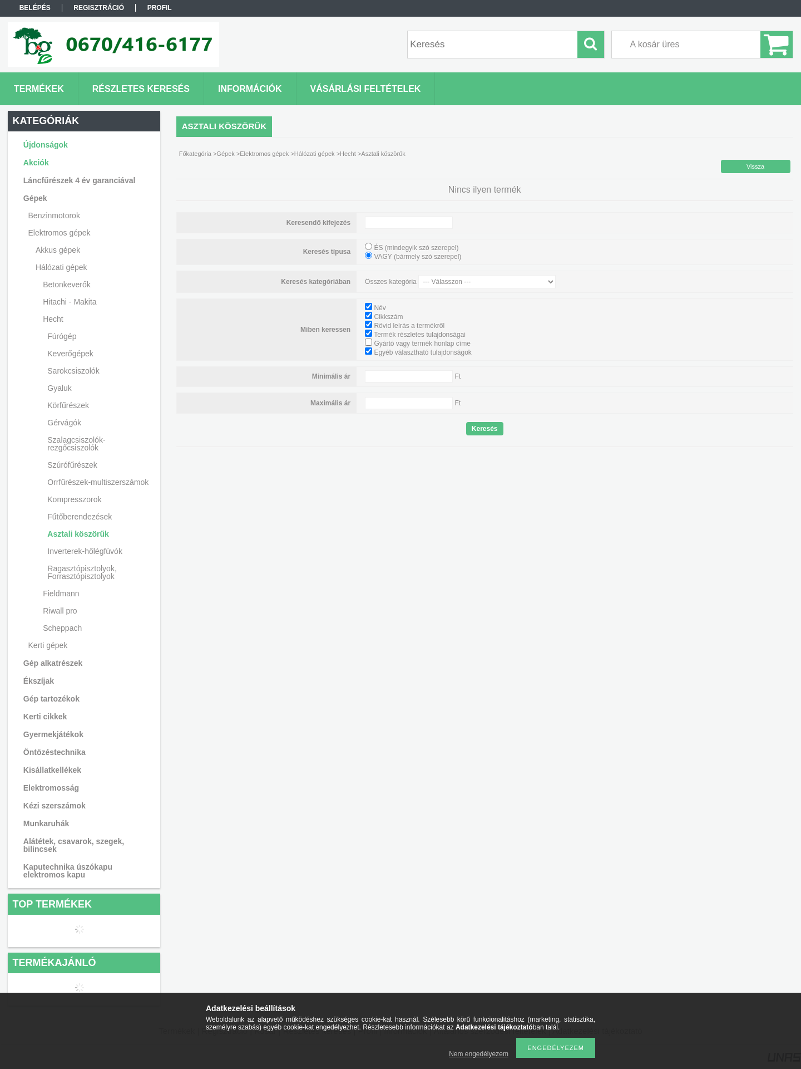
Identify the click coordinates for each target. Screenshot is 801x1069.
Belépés (35, 8)
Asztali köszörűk (77, 533)
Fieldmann (61, 593)
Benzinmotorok (54, 215)
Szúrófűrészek (72, 464)
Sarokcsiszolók (73, 370)
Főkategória (195, 153)
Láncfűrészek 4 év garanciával (79, 180)
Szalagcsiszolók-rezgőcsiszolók (76, 443)
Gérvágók (64, 422)
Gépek (225, 153)
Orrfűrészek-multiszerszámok (98, 482)
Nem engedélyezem (478, 1054)
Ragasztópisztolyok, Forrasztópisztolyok (82, 572)
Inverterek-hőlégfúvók (84, 551)
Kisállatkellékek (52, 770)
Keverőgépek (70, 353)
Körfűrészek (68, 405)
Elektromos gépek (264, 153)
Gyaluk (59, 388)
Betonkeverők (67, 284)
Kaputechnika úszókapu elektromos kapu (67, 870)
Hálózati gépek (314, 153)
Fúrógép (61, 336)
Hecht (348, 153)
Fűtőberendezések (79, 516)
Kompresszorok (74, 499)
